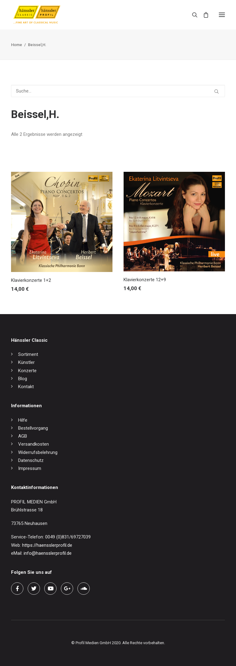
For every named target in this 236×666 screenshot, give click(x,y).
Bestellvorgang (33, 428)
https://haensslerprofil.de (47, 545)
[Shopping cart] (203, 15)
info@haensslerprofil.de (48, 553)
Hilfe (22, 420)
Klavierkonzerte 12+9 (145, 279)
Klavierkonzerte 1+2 (31, 280)
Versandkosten (33, 444)
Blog (22, 378)
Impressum (29, 468)
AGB (22, 436)
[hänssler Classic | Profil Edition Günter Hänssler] (37, 15)
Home (16, 44)
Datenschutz (31, 460)
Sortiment (28, 354)
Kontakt (26, 386)
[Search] (192, 15)
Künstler (26, 362)
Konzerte (27, 370)
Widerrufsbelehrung (37, 452)
